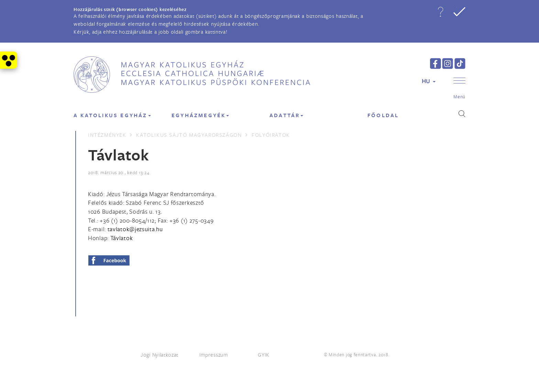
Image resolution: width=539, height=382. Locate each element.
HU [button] (429, 81)
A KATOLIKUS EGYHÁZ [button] (112, 115)
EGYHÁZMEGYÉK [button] (200, 115)
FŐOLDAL (383, 115)
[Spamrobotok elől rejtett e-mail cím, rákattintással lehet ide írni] (135, 229)
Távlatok (121, 238)
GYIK (264, 354)
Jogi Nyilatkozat (159, 354)
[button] (440, 11)
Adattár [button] (286, 115)
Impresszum (213, 354)
